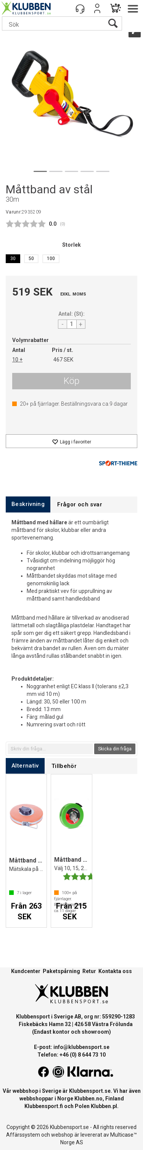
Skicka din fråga (115, 749)
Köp (71, 381)
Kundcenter (25, 971)
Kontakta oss (115, 971)
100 (51, 258)
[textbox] (50, 749)
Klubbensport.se (90, 1091)
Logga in (97, 8)
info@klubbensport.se (81, 1047)
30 (13, 258)
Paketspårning (61, 971)
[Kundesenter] (80, 8)
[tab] (28, 504)
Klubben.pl (104, 1106)
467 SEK (63, 360)
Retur (89, 971)
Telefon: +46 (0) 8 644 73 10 (71, 1055)
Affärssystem (23, 1135)
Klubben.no (88, 1098)
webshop (62, 1135)
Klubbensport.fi (43, 1106)
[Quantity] (71, 324)
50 (31, 258)
